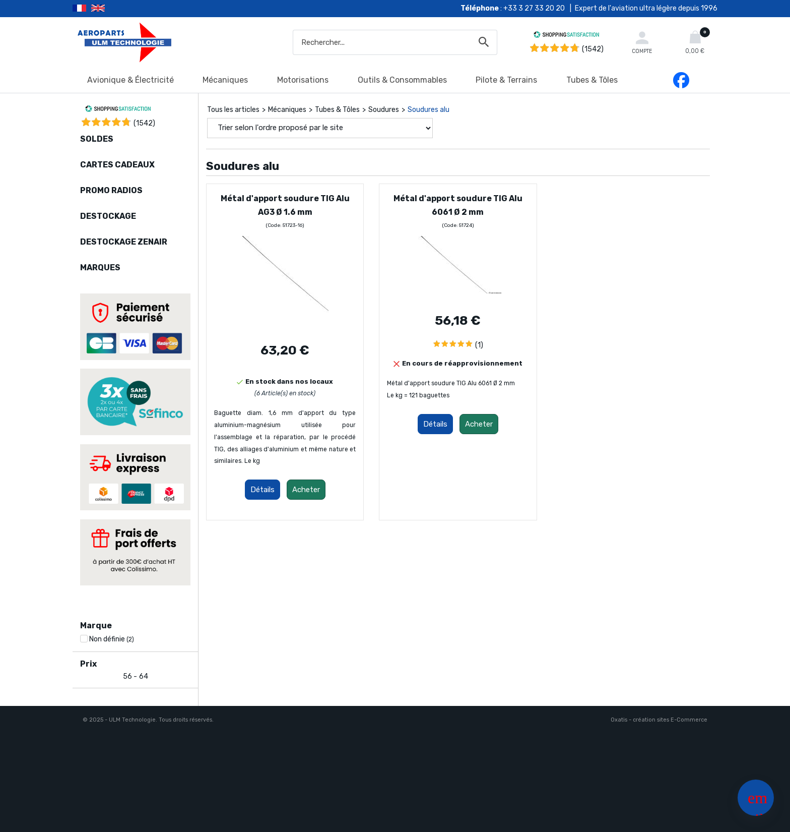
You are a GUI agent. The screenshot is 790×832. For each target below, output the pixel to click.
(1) (479, 345)
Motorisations (302, 80)
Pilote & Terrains (506, 80)
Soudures (383, 109)
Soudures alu (428, 109)
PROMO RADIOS (111, 190)
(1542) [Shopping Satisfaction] (593, 49)
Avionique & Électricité (130, 80)
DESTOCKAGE (108, 216)
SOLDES (96, 139)
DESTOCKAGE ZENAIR (123, 242)
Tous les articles (233, 109)
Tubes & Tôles (592, 80)
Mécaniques (225, 80)
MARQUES (100, 267)
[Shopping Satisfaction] (566, 36)
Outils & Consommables (402, 80)
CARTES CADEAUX (117, 164)
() (144, 123)
